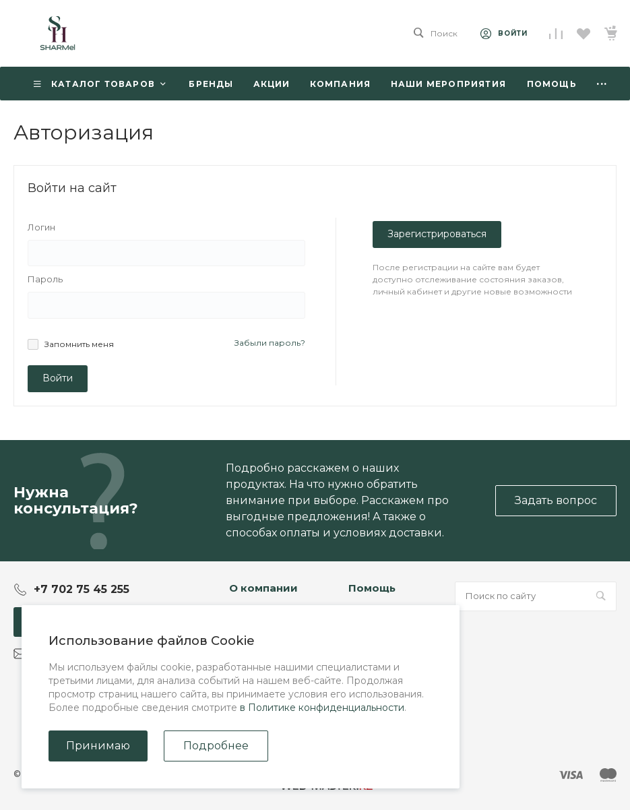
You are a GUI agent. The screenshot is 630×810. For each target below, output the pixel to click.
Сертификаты (261, 710)
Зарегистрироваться (436, 234)
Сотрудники (258, 657)
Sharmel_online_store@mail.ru (105, 653)
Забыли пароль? (269, 343)
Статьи (245, 618)
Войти (57, 378)
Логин (41, 227)
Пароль (45, 279)
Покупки (369, 618)
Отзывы (247, 637)
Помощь (372, 588)
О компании (263, 588)
